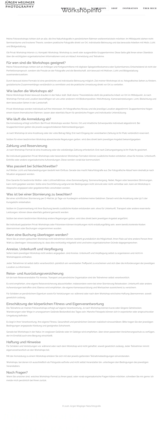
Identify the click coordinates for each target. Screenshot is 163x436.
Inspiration (130, 8)
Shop (114, 8)
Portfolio (68, 8)
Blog (83, 8)
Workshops (98, 8)
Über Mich (150, 8)
